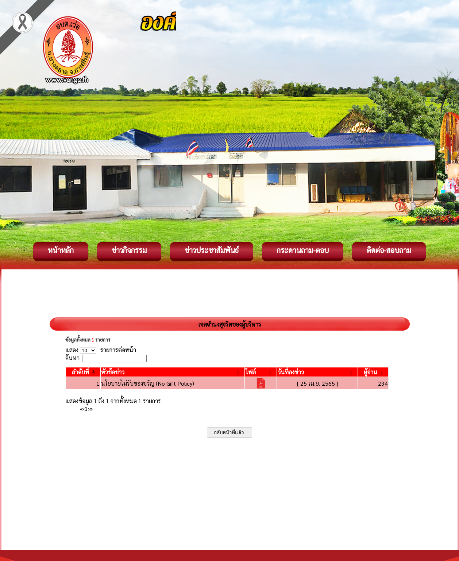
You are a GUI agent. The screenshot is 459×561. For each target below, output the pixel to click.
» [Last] (91, 408)
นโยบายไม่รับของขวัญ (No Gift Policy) (147, 383)
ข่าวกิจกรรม (129, 250)
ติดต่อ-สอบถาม (389, 250)
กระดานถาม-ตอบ (303, 250)
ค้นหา (72, 358)
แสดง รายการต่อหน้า (100, 350)
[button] (80, 372)
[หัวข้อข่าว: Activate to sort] (172, 372)
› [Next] (89, 408)
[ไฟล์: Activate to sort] (261, 372)
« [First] (81, 408)
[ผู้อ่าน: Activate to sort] (373, 372)
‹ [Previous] (84, 408)
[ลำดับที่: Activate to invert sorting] (83, 372)
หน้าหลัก (61, 250)
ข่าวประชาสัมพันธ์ (212, 250)
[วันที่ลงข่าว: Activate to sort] (317, 372)
